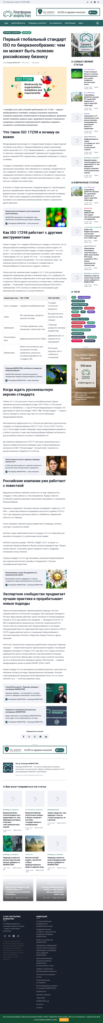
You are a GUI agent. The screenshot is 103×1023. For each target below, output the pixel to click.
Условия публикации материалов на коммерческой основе (44, 923)
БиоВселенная (53, 810)
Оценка (87, 113)
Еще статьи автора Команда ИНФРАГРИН (29, 775)
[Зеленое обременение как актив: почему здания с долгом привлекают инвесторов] (51, 890)
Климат (75, 312)
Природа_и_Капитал (37, 23)
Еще (81, 23)
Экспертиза (77, 341)
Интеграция (70, 23)
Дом (6, 23)
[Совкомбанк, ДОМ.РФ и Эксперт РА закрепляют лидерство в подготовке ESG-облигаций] (77, 101)
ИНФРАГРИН (88, 208)
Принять (64, 1020)
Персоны (75, 315)
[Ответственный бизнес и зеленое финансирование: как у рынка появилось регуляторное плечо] (77, 79)
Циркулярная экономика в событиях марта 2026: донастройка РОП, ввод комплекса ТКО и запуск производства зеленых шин (91, 256)
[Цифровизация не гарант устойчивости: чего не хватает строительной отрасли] (77, 145)
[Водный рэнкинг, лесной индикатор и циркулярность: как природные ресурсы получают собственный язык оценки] (12, 799)
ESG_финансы (56, 23)
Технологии (90, 326)
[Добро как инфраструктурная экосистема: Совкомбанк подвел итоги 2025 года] (77, 235)
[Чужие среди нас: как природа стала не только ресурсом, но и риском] (57, 799)
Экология (26, 32)
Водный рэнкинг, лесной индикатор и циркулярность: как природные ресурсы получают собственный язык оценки (12, 820)
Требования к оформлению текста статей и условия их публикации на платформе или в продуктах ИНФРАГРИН (46, 950)
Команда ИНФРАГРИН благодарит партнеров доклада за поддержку (92, 215)
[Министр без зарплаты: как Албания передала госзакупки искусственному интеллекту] (18, 890)
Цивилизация (77, 333)
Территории (77, 326)
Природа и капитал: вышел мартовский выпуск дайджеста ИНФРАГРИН (91, 279)
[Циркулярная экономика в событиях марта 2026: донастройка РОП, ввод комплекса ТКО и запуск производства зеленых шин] (77, 257)
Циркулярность (18, 23)
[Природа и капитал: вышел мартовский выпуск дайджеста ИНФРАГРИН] (12, 844)
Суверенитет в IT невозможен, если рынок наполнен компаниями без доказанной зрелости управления (91, 122)
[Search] (97, 23)
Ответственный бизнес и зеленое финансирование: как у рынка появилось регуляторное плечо (91, 78)
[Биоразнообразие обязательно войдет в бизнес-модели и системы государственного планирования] (34, 799)
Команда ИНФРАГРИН (13, 62)
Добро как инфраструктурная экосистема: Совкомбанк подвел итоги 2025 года (92, 234)
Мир (83, 312)
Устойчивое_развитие (34, 810)
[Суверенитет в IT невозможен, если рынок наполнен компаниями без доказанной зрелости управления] (77, 123)
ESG (73, 297)
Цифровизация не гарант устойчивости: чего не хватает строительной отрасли (92, 144)
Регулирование (78, 322)
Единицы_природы (79, 304)
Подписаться (41, 991)
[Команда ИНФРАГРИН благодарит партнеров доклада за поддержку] (77, 216)
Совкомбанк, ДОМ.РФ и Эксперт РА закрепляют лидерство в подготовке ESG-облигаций (91, 100)
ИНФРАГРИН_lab (42, 1001)
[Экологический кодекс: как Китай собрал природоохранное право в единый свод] (34, 844)
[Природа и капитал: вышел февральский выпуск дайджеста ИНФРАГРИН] (57, 844)
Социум (91, 322)
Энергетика (89, 341)
